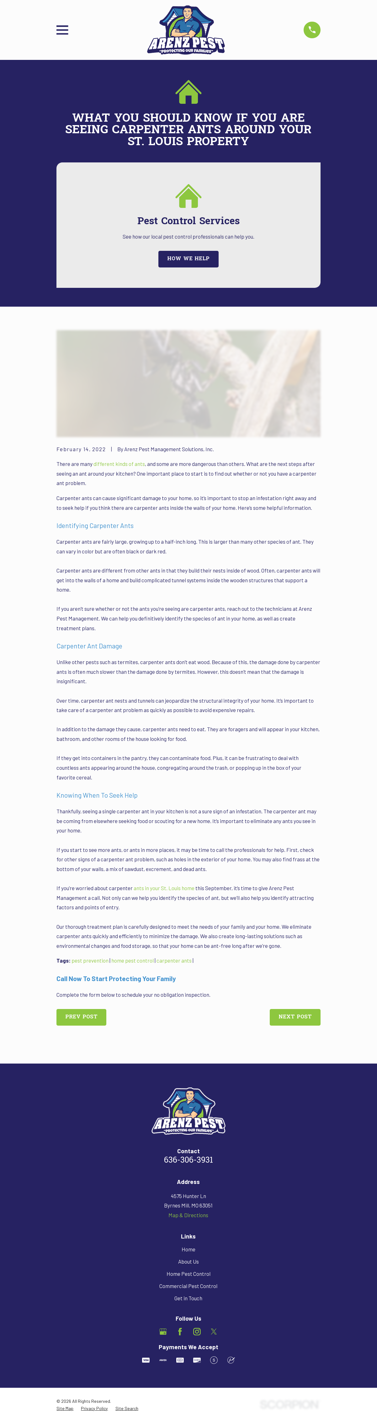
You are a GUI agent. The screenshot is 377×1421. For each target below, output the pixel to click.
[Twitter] (214, 1331)
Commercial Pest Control (188, 1286)
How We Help (188, 259)
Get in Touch (188, 1298)
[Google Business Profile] (163, 1331)
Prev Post (81, 1017)
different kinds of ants (119, 464)
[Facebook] (180, 1331)
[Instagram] (197, 1331)
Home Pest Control (188, 1273)
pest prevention (90, 960)
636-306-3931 (188, 1160)
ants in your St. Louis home (164, 888)
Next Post (295, 1017)
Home (188, 1249)
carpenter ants (174, 960)
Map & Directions (188, 1215)
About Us (188, 1261)
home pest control (132, 960)
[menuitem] (64, 1408)
